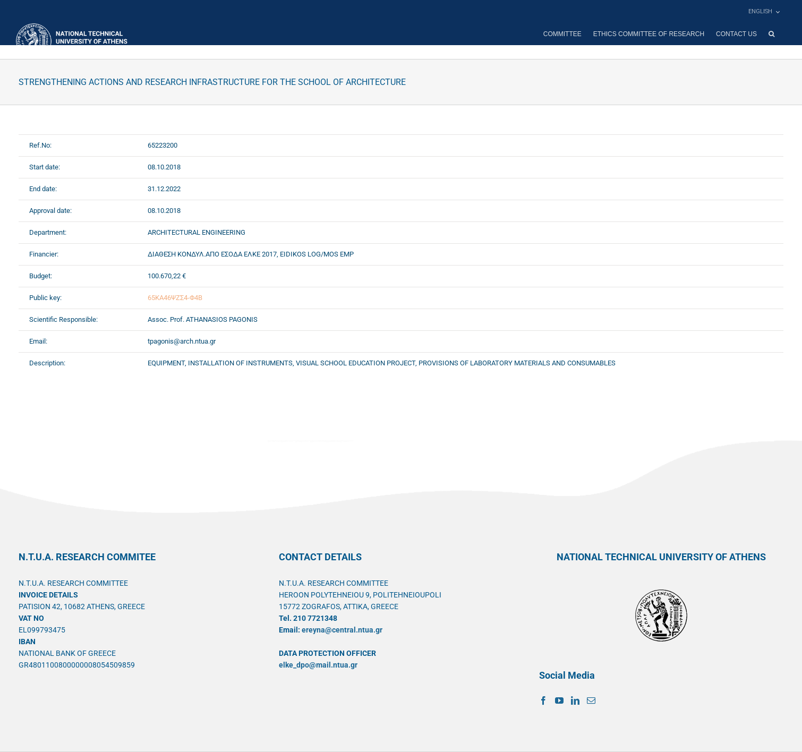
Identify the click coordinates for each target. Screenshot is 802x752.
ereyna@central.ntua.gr (342, 630)
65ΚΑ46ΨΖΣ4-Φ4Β (175, 298)
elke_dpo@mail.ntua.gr (318, 665)
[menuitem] (763, 11)
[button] (771, 34)
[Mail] (591, 700)
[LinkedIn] (575, 700)
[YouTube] (559, 700)
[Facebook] (543, 700)
